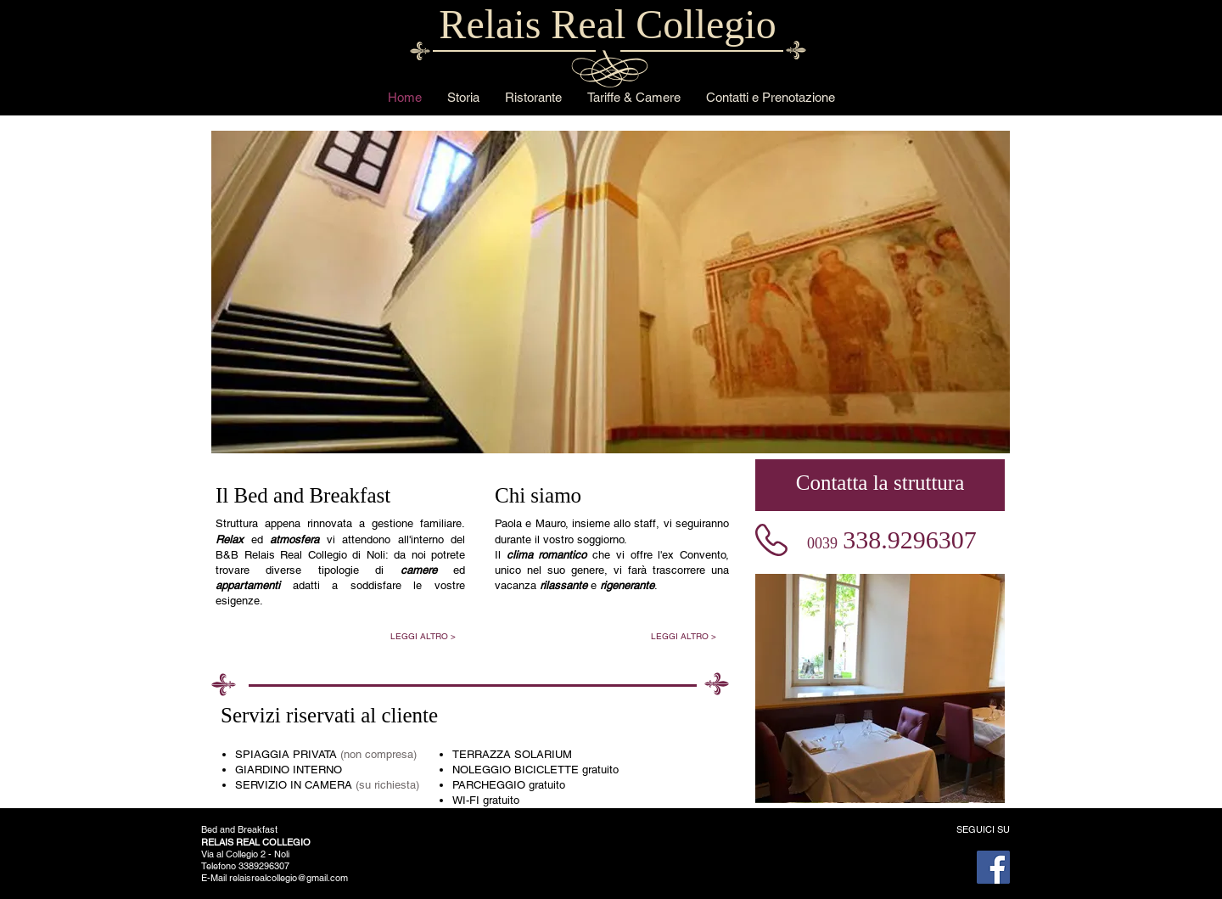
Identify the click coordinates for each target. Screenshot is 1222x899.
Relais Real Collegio (607, 24)
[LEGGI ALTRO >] (422, 636)
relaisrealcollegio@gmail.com (288, 878)
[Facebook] (993, 867)
